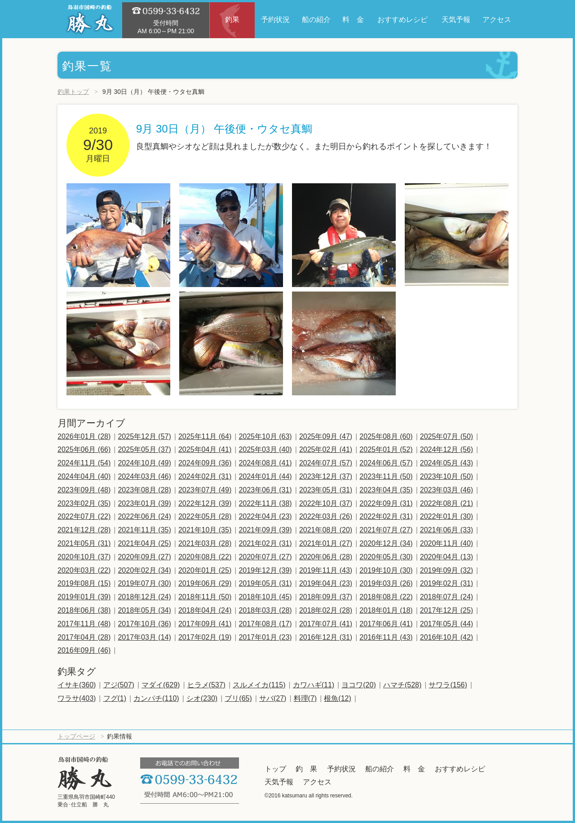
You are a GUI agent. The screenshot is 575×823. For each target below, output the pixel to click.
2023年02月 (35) (84, 503)
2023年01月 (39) (144, 503)
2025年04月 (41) (204, 449)
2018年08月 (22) (385, 597)
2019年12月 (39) (265, 570)
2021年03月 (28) (204, 543)
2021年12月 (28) (84, 530)
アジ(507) (118, 685)
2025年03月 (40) (265, 449)
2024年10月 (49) (144, 463)
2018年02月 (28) (325, 610)
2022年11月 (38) (265, 503)
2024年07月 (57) (325, 463)
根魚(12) (337, 698)
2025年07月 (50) (446, 436)
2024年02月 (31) (204, 476)
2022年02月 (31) (385, 516)
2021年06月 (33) (446, 530)
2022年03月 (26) (325, 516)
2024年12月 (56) (446, 449)
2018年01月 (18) (385, 610)
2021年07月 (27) (385, 530)
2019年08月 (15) (84, 583)
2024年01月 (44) (265, 476)
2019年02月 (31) (446, 583)
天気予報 (279, 782)
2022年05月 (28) (204, 516)
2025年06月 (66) (84, 449)
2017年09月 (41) (204, 624)
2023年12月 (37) (325, 476)
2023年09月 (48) (84, 490)
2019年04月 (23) (325, 583)
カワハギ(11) (313, 685)
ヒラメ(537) (206, 685)
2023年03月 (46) (446, 490)
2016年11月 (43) (385, 637)
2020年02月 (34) (144, 570)
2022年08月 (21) (446, 503)
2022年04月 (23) (265, 516)
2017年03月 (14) (144, 637)
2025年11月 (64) (204, 436)
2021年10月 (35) (204, 530)
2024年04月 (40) (84, 476)
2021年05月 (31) (84, 543)
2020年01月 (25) (204, 570)
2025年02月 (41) (325, 449)
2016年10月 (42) (446, 637)
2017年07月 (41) (325, 624)
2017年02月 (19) (204, 637)
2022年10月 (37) (325, 503)
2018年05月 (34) (144, 610)
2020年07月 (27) (265, 557)
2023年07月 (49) (204, 490)
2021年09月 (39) (265, 530)
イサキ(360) (77, 685)
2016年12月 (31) (325, 637)
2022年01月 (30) (446, 516)
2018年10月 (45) (265, 597)
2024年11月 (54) (84, 463)
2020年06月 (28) (325, 557)
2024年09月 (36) (204, 463)
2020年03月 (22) (84, 570)
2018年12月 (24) (144, 597)
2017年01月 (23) (265, 637)
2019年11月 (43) (325, 570)
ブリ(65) (238, 698)
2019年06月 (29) (204, 583)
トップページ (76, 736)
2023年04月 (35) (385, 490)
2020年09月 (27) (144, 557)
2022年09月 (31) (385, 503)
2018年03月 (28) (265, 610)
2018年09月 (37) (325, 597)
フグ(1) (115, 698)
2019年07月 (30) (144, 583)
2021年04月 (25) (144, 543)
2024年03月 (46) (144, 476)
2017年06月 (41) (385, 624)
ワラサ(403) (77, 698)
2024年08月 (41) (265, 463)
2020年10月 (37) (84, 557)
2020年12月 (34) (385, 543)
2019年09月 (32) (446, 570)
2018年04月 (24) (204, 610)
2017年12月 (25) (446, 610)
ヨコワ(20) (358, 685)
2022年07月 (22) (84, 516)
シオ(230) (201, 698)
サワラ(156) (448, 685)
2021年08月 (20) (325, 530)
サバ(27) (272, 698)
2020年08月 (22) (204, 557)
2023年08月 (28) (144, 490)
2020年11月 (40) (446, 543)
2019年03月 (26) (385, 583)
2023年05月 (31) (325, 490)
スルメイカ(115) (259, 685)
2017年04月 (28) (84, 637)
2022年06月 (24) (144, 516)
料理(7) (305, 698)
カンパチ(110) (156, 698)
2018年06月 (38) (84, 610)
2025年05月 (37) (144, 449)
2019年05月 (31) (265, 583)
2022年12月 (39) (204, 503)
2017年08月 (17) (265, 624)
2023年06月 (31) (265, 490)
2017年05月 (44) (446, 624)
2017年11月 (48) (84, 624)
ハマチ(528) (402, 685)
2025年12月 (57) (144, 436)
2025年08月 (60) (385, 436)
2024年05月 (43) (446, 463)
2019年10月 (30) (385, 570)
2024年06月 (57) (385, 463)
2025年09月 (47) (325, 436)
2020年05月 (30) (385, 557)
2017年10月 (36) (144, 624)
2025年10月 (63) (265, 436)
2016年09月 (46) (84, 650)
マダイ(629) (161, 685)
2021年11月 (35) (144, 530)
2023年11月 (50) (385, 476)
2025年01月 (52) (385, 449)
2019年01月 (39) (84, 597)
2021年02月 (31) (265, 543)
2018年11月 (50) (204, 597)
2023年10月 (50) (446, 476)
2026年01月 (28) (84, 436)
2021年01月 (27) (325, 543)
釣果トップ (73, 91)
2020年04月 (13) (446, 557)
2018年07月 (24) (446, 597)
